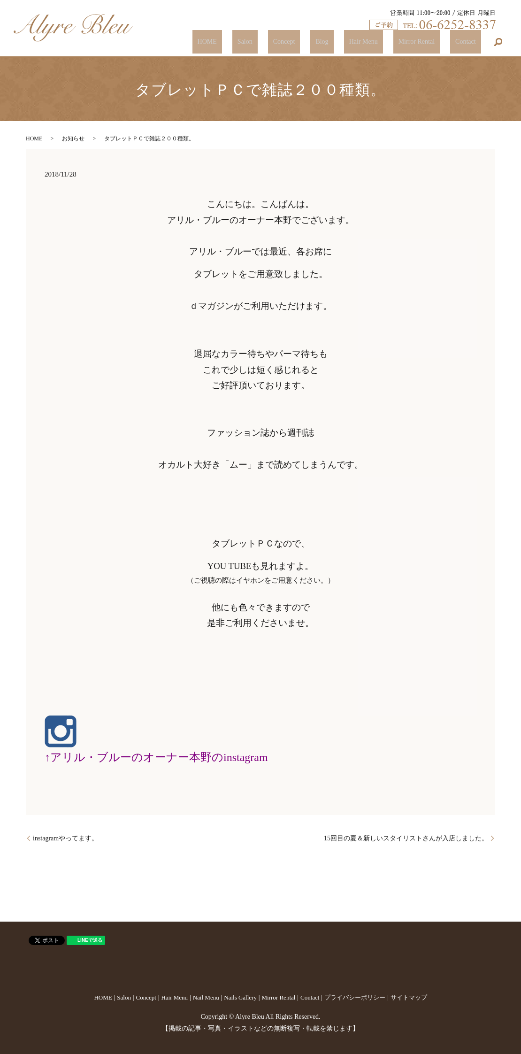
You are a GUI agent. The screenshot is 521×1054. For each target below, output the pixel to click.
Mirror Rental (432, 42)
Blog (358, 42)
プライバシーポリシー (354, 997)
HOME (273, 42)
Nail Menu (206, 997)
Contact (470, 42)
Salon (301, 42)
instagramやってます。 (65, 838)
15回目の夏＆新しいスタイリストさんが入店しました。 (406, 838)
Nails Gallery (240, 997)
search (498, 42)
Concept (330, 42)
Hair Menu (389, 42)
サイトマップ (409, 997)
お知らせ (73, 138)
